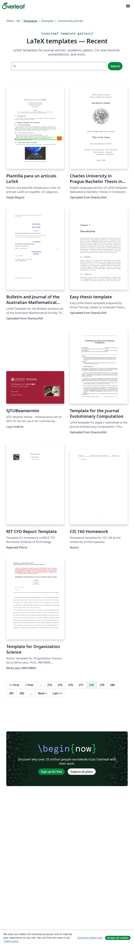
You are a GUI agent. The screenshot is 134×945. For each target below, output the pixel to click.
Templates (30, 21)
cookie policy (10, 941)
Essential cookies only (90, 937)
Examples (47, 21)
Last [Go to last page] (57, 693)
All (18, 21)
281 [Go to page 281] (11, 693)
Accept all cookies (117, 937)
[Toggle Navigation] (128, 6)
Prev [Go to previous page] (29, 685)
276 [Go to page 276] (70, 685)
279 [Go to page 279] (102, 685)
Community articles (70, 21)
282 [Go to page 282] (22, 693)
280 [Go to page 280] (112, 685)
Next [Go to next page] (42, 693)
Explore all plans (81, 772)
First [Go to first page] (14, 685)
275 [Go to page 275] (60, 685)
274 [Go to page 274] (49, 685)
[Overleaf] (13, 6)
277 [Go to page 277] (81, 685)
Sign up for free (51, 772)
